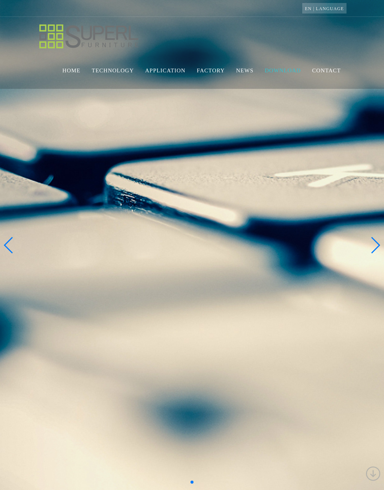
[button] (192, 482)
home (71, 70)
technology (113, 70)
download (283, 70)
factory (211, 70)
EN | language (324, 8)
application (165, 70)
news (245, 70)
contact (326, 70)
